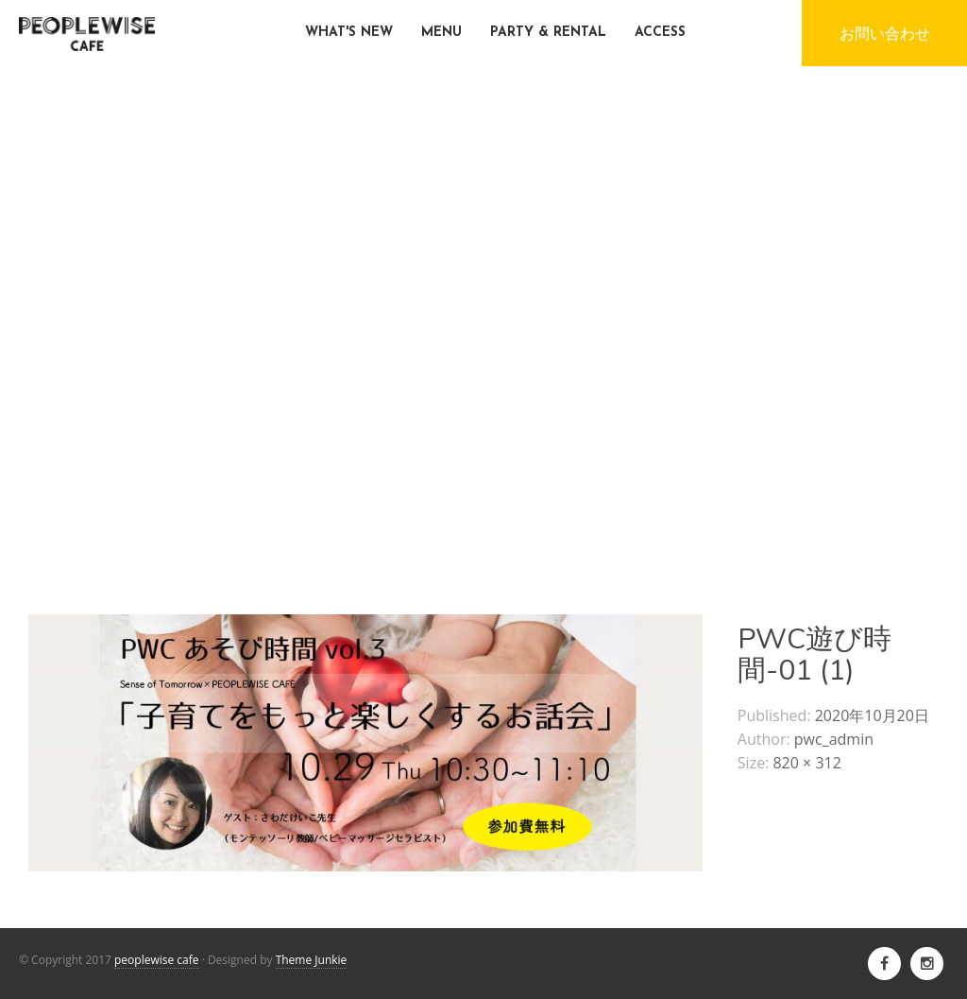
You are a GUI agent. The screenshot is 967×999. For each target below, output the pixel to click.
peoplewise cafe (156, 960)
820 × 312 (806, 762)
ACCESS (660, 33)
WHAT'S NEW (349, 33)
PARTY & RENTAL (548, 33)
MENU (441, 33)
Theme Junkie (312, 960)
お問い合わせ (885, 33)
